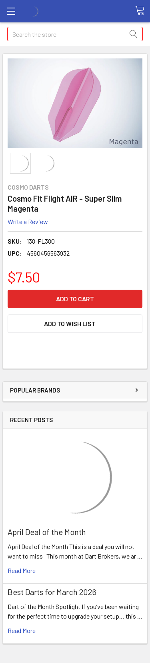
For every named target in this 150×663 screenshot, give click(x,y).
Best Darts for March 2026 (52, 592)
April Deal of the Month (47, 532)
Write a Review (28, 221)
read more (22, 570)
